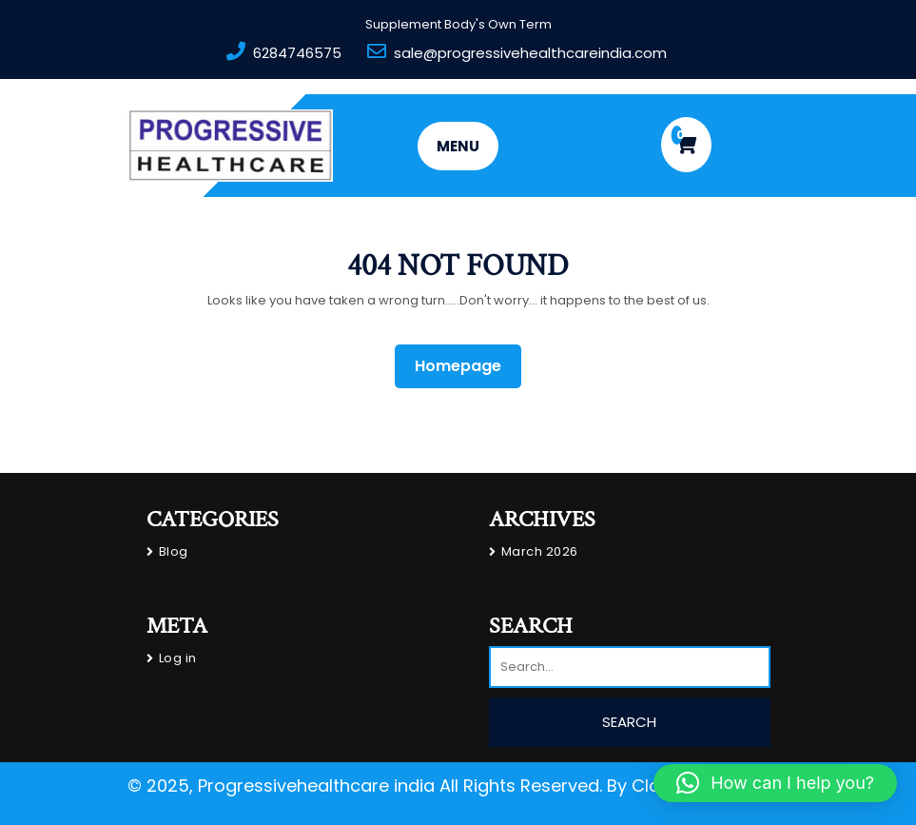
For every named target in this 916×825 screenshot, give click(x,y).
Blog (173, 551)
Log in (178, 658)
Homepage (465, 365)
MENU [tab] (458, 146)
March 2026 (539, 551)
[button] (775, 783)
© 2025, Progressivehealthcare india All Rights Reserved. (364, 785)
